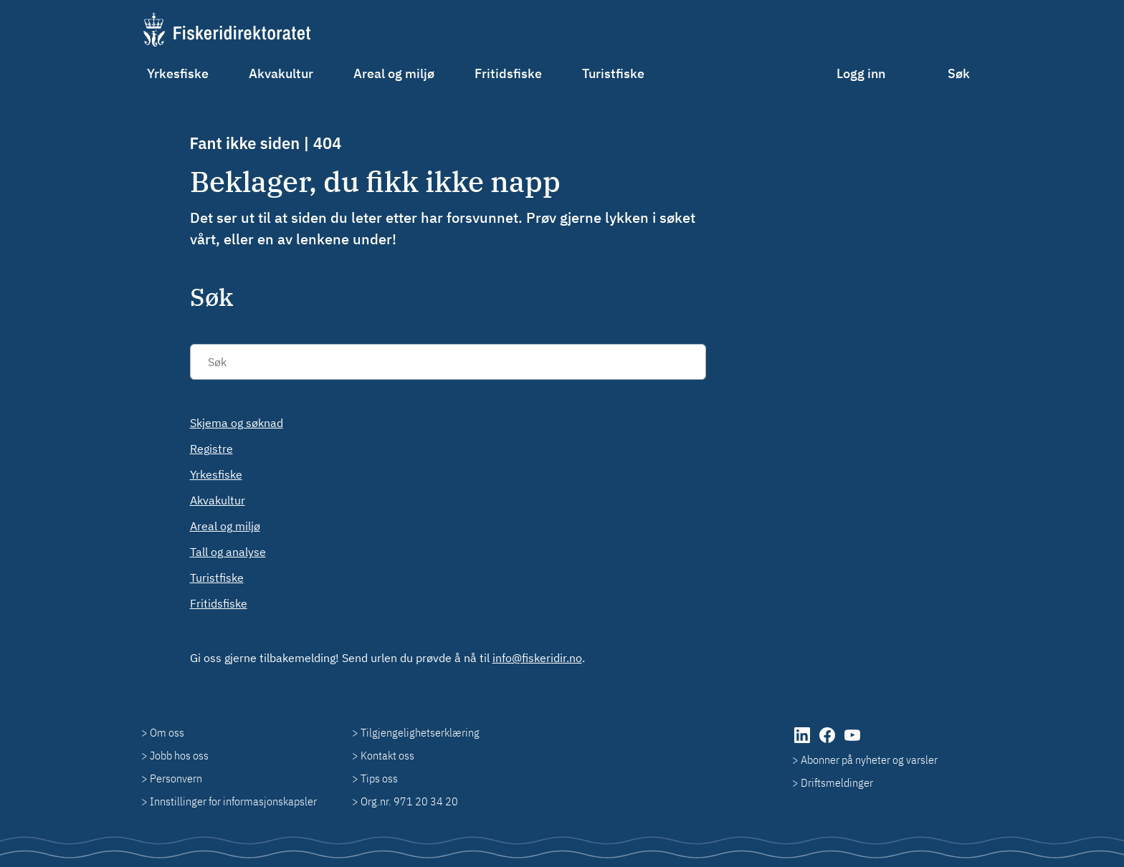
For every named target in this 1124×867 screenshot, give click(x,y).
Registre (211, 448)
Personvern (176, 778)
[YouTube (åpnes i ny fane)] (852, 742)
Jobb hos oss (179, 755)
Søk (959, 73)
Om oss (167, 732)
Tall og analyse (228, 552)
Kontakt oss (387, 755)
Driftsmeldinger (837, 782)
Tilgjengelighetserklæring (420, 732)
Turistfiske (613, 73)
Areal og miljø (393, 73)
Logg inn (861, 73)
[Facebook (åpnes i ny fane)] (828, 742)
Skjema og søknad (236, 423)
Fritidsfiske (508, 73)
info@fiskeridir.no (537, 658)
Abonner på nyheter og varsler (869, 759)
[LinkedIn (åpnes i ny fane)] (803, 742)
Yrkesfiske (178, 73)
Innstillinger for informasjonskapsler (233, 801)
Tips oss (379, 778)
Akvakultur (281, 73)
